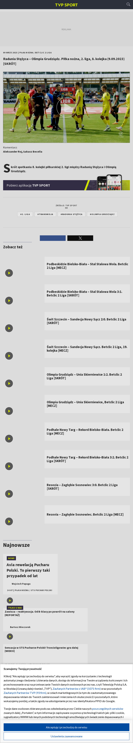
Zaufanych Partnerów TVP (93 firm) (25, 692)
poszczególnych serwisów (107, 708)
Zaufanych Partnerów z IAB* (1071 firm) (77, 688)
